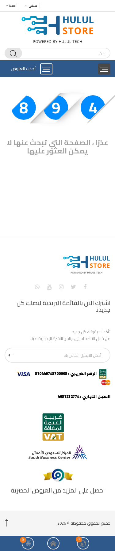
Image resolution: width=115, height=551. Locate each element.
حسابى (29, 6)
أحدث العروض (23, 69)
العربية (9, 6)
